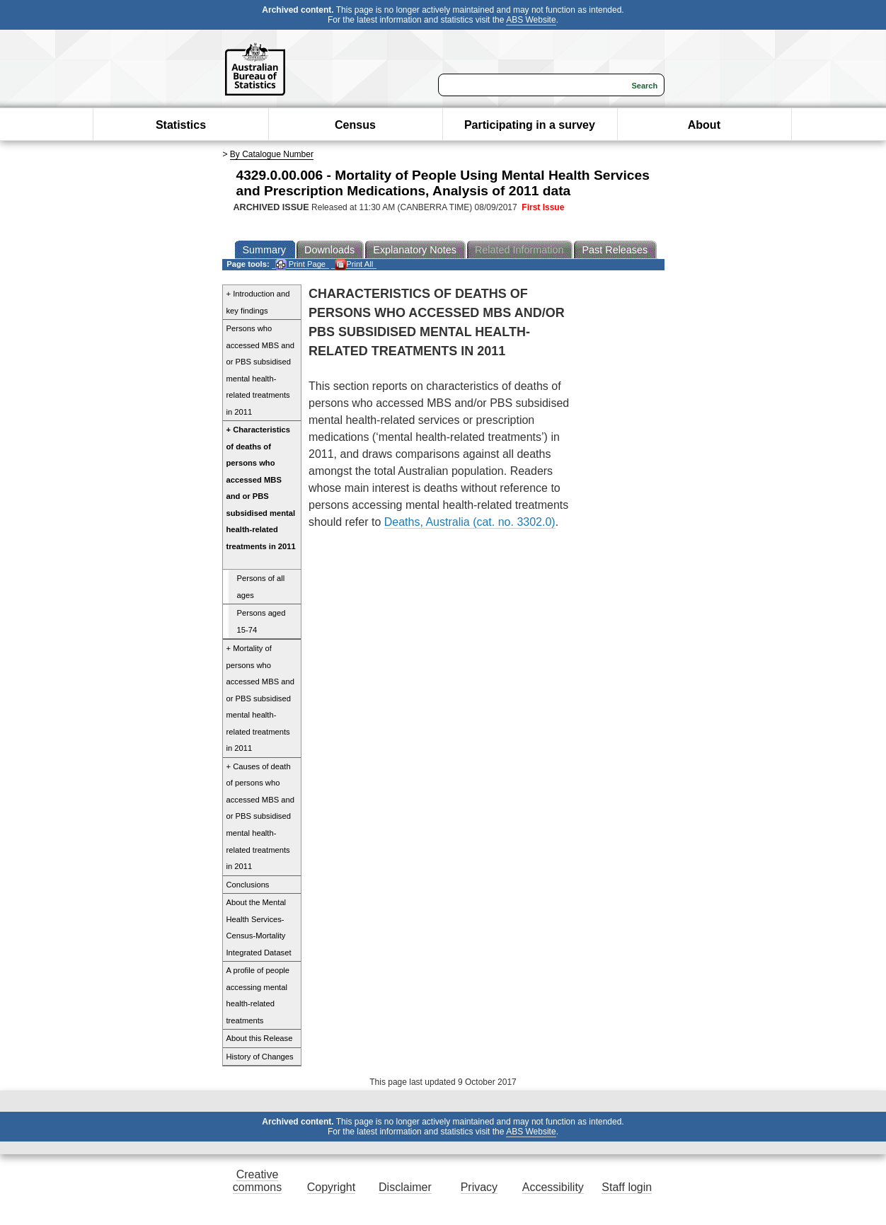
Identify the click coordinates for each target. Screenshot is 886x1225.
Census (355, 125)
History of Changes (260, 1056)
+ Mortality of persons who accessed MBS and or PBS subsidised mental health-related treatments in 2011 (260, 698)
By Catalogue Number (271, 154)
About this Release (259, 1038)
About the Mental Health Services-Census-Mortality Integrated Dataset (259, 927)
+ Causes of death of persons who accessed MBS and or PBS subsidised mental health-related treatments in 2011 (260, 816)
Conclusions (248, 884)
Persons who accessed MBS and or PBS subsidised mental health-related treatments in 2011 (260, 370)
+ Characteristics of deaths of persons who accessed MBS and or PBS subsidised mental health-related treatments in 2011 (261, 488)
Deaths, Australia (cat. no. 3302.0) (470, 522)
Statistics (181, 125)
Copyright (331, 1187)
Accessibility (553, 1187)
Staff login (627, 1187)
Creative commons (257, 1180)
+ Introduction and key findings (258, 302)
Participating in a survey (529, 125)
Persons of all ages (261, 586)
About (704, 125)
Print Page (300, 264)
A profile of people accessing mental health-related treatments (258, 995)
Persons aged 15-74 (261, 621)
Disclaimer (405, 1187)
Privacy (479, 1187)
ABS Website (531, 20)
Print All (354, 264)
